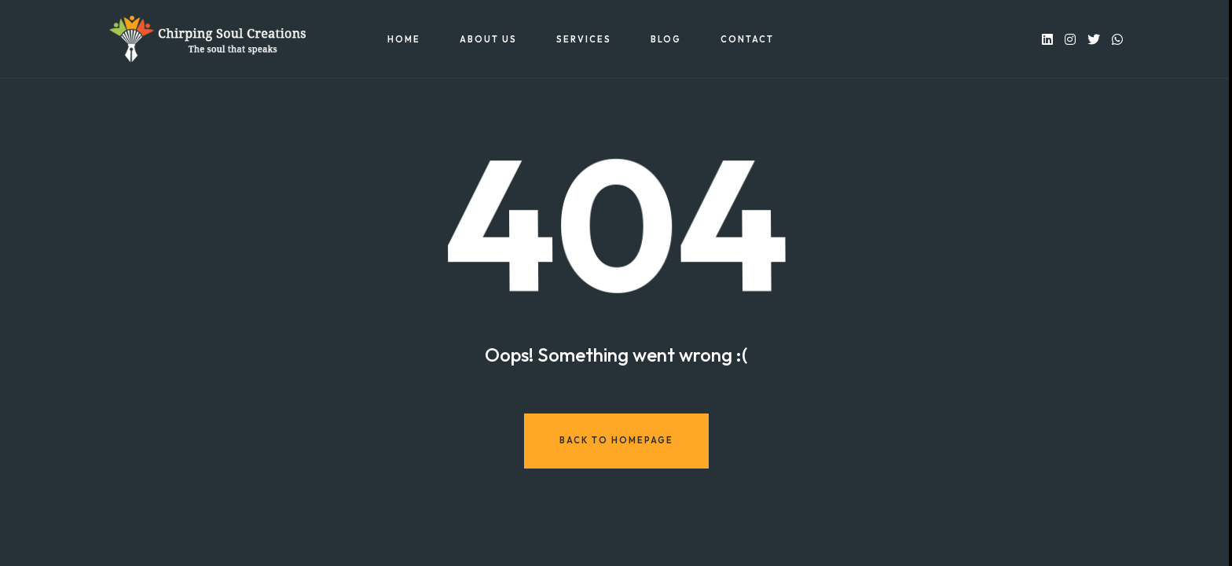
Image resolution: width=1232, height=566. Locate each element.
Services (583, 39)
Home (403, 39)
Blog (666, 39)
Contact (747, 39)
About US (488, 39)
